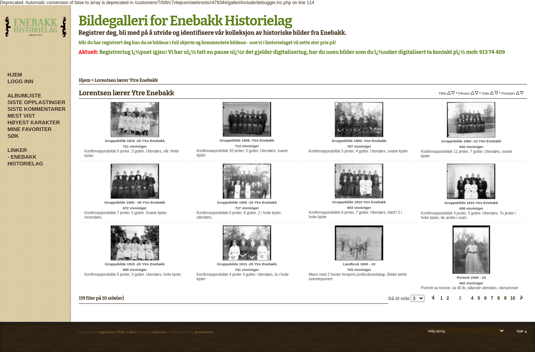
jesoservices (204, 332)
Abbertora (159, 332)
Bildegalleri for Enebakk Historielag (185, 21)
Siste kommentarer (36, 109)
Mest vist (21, 116)
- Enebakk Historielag (25, 160)
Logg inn (20, 81)
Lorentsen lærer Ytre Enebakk (126, 80)
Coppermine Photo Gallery (117, 332)
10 (512, 298)
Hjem (14, 75)
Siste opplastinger (36, 102)
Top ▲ (522, 331)
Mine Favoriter (29, 129)
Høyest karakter (33, 123)
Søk (13, 136)
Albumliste (24, 96)
